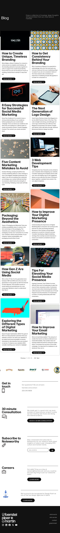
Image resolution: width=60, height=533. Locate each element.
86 (35, 358)
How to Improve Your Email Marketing (43, 330)
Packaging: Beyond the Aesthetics (10, 218)
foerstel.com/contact (29, 388)
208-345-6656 (27, 391)
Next (38, 358)
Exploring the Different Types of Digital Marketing (13, 325)
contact (57, 3)
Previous (23, 358)
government (53, 523)
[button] (2, 370)
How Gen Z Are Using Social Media (13, 271)
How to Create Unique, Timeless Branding (14, 56)
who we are (29, 3)
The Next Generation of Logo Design (42, 111)
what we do (39, 3)
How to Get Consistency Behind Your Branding (41, 58)
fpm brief (48, 3)
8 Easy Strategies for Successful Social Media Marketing (15, 109)
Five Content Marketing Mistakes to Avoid (15, 164)
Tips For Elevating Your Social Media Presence (42, 275)
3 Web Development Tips (42, 162)
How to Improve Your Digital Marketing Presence (43, 216)
